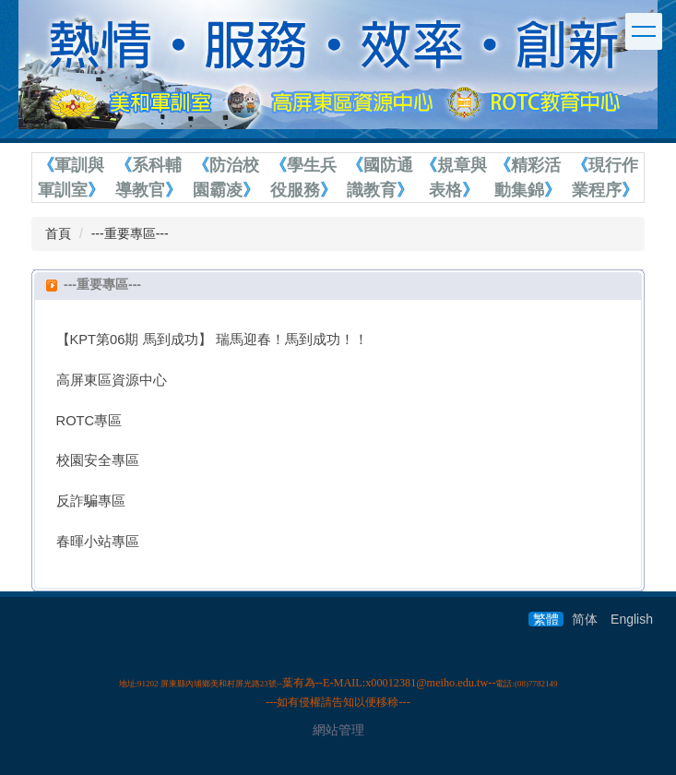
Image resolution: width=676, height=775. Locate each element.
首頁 (58, 233)
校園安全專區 (97, 460)
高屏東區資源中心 (111, 380)
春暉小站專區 (97, 541)
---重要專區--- (130, 233)
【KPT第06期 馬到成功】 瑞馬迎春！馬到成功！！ (212, 339)
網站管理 (338, 729)
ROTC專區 (89, 420)
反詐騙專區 (90, 501)
